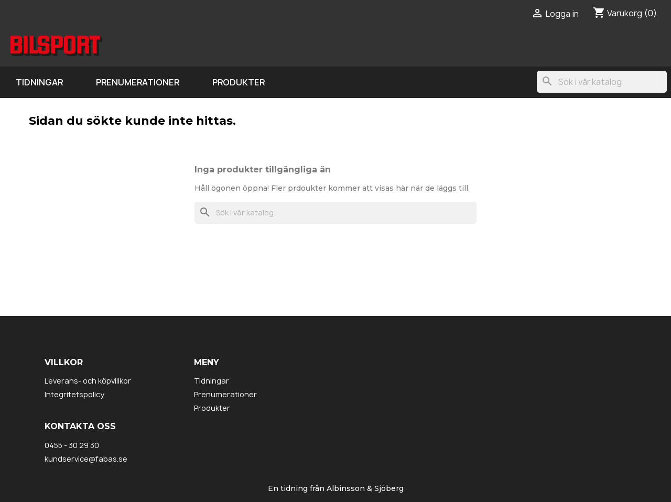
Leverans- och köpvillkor (88, 381)
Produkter (238, 82)
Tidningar (39, 82)
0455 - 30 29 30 (72, 445)
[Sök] (602, 82)
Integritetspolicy (74, 394)
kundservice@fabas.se (86, 459)
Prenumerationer (137, 82)
